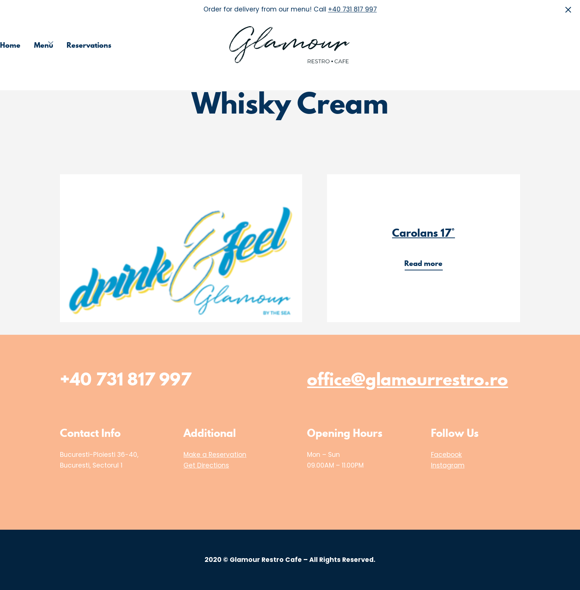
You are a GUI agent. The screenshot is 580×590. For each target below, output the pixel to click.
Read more (425, 264)
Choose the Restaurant (465, 45)
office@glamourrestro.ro (407, 379)
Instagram (448, 465)
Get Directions (206, 465)
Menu (43, 45)
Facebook (446, 454)
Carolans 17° (423, 233)
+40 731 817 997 (352, 9)
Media (528, 45)
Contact (566, 45)
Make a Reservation (214, 454)
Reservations (89, 45)
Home (10, 45)
